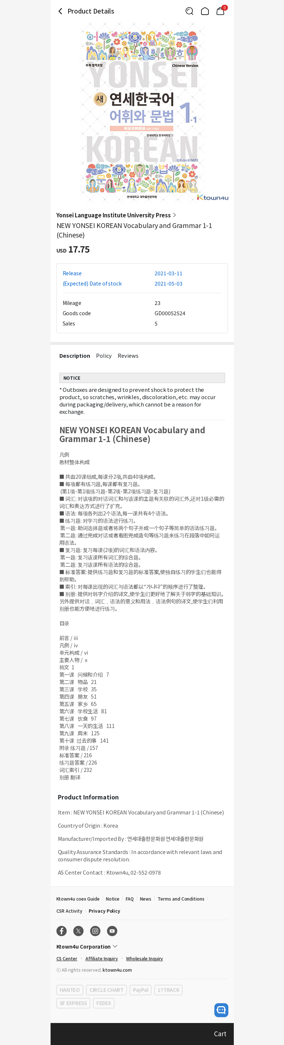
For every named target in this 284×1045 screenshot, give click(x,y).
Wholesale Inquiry (144, 958)
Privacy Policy (104, 911)
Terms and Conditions (181, 898)
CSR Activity (69, 911)
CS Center (67, 958)
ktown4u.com (117, 970)
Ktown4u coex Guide (78, 898)
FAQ (130, 898)
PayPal (140, 989)
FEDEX (103, 1003)
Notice (113, 898)
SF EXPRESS (73, 1003)
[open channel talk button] (221, 1010)
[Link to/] (205, 11)
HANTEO (70, 989)
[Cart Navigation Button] (220, 11)
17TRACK (168, 989)
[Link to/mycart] (220, 11)
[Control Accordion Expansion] (142, 946)
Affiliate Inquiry (101, 958)
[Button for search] (189, 11)
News (145, 898)
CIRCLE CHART (106, 989)
